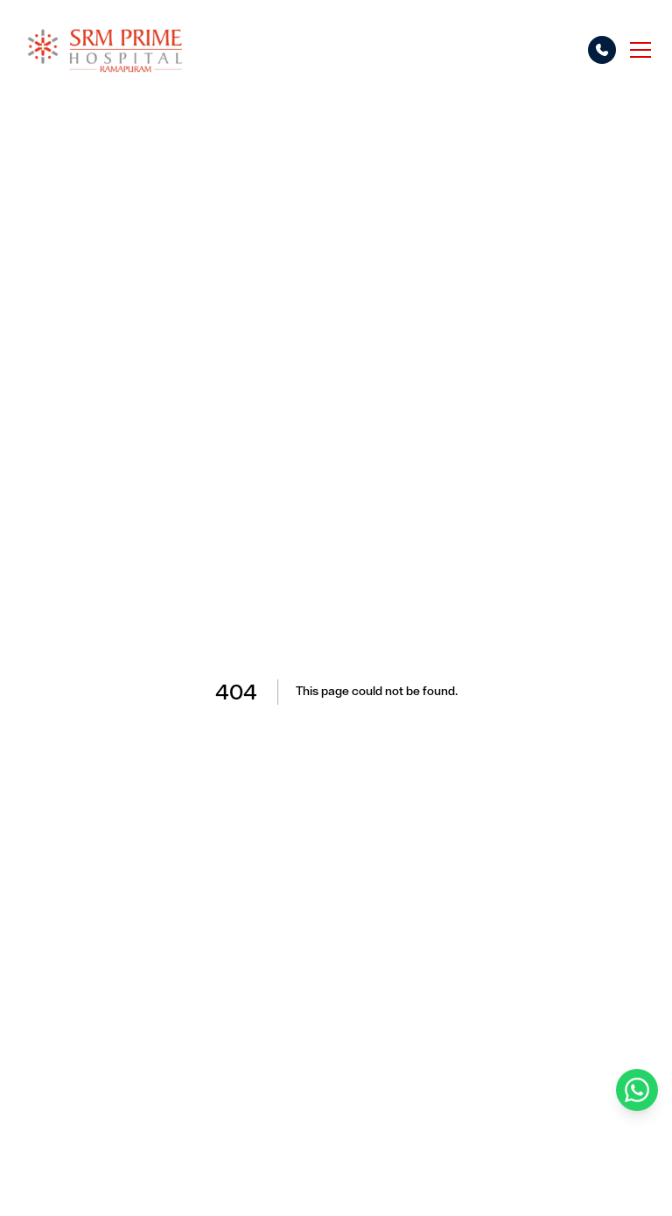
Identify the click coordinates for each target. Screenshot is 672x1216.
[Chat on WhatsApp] (637, 1090)
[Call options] (602, 49)
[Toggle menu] (640, 50)
